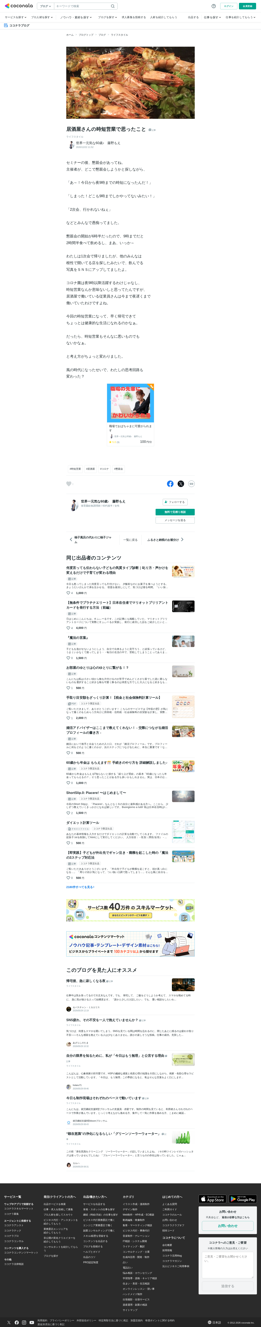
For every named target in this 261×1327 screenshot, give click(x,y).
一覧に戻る (130, 539)
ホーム (70, 34)
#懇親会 (118, 468)
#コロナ (104, 468)
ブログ (102, 34)
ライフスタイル (119, 34)
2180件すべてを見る (80, 887)
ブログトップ (86, 34)
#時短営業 (75, 468)
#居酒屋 (90, 468)
